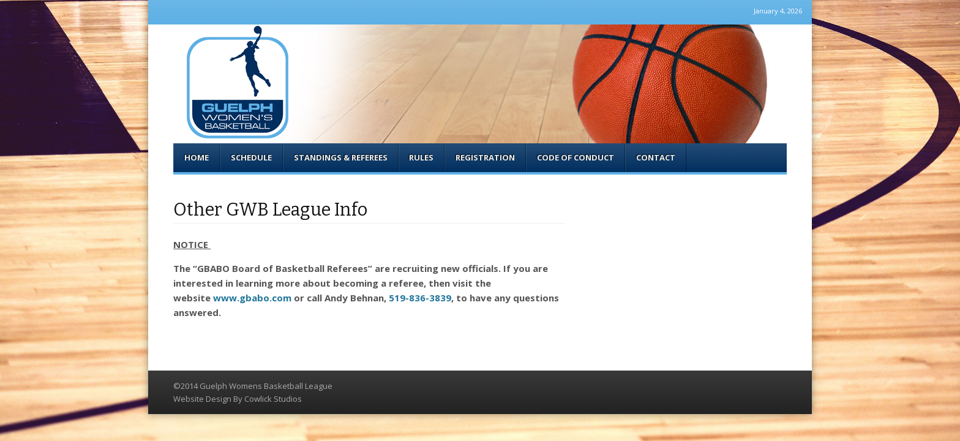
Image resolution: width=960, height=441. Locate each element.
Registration (485, 157)
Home (196, 157)
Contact (655, 157)
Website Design (202, 398)
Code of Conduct (575, 157)
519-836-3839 (420, 298)
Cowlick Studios (273, 398)
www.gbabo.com (252, 298)
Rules (421, 157)
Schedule (251, 157)
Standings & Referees (341, 157)
